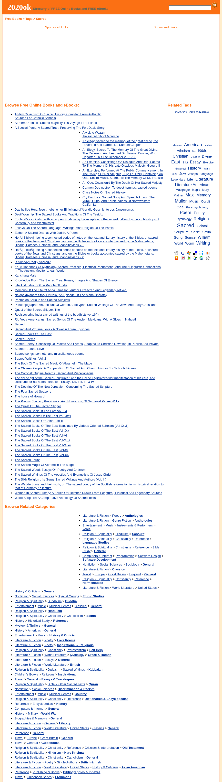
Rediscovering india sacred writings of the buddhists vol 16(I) (57, 314)
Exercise (208, 162)
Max (189, 195)
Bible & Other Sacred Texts (66, 684)
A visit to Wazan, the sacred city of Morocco (100, 134)
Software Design (149, 556)
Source (190, 237)
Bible (202, 150)
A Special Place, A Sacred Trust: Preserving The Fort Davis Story (59, 127)
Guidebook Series (39, 777)
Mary (205, 190)
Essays (49, 660)
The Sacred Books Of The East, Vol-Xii (41, 450)
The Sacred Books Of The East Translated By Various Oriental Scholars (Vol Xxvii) (72, 426)
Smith (206, 232)
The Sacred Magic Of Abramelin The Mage (44, 465)
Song (178, 237)
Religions (47, 674)
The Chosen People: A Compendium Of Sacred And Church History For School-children (75, 368)
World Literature (123, 587)
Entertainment (92, 525)
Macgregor (183, 190)
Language (206, 174)
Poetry (116, 515)
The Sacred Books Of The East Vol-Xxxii (43, 445)
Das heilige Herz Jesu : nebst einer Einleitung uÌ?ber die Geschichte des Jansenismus (74, 209)
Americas (34, 630)
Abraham (177, 145)
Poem (185, 212)
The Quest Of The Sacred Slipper (38, 406)
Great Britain (117, 574)
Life (190, 179)
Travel (86, 574)
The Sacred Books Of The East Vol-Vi (41, 435)
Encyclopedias (43, 704)
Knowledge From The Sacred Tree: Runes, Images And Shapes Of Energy (66, 280)
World (178, 243)
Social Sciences (111, 564)
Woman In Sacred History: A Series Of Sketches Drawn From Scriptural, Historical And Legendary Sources (88, 493)
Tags (28, 19)
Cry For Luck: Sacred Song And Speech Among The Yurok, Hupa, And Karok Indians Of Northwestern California (118, 200)
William (204, 237)
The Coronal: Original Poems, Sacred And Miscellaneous (54, 373)
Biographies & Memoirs (31, 718)
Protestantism (76, 650)
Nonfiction (89, 564)
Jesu (175, 173)
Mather (178, 195)
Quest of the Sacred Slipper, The (37, 309)
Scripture (181, 232)
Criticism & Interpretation (102, 748)
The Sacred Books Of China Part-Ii (39, 421)
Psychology (183, 219)
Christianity (123, 539)
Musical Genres (60, 606)
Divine (207, 156)
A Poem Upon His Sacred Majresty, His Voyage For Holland (56, 123)
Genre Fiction (121, 520)
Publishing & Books (46, 772)
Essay (195, 162)
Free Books (13, 19)
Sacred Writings (74, 669)
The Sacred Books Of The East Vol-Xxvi (42, 440)
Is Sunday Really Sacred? (32, 262)
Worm (189, 243)
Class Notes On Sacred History (104, 192)
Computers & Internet (97, 556)
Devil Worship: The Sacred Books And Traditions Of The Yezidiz (59, 214)
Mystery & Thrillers (27, 625)
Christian (180, 156)
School (202, 226)
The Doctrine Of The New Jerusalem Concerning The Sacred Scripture (63, 386)
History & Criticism (27, 591)
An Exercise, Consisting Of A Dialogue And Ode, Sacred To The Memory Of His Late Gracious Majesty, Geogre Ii (121, 163)
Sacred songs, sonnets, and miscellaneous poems (49, 353)
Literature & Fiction (95, 515)
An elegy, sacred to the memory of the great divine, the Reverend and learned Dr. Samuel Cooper (120, 143)
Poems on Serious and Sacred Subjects (42, 300)
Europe (100, 574)
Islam (207, 168)
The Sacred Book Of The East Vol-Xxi (41, 411)
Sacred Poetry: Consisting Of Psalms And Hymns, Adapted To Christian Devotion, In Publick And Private (87, 344)
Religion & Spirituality (97, 534)
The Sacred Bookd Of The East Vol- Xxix (43, 416)
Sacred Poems (25, 339)
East (175, 162)
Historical (180, 168)
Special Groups (68, 596)
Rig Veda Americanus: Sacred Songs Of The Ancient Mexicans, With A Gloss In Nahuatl (75, 319)
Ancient (208, 145)
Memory (203, 195)
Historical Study (39, 620)
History (19, 620)
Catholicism (75, 616)
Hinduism (122, 534)
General (32, 679)
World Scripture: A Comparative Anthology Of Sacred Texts (55, 498)
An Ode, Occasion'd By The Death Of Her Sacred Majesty (122, 182)
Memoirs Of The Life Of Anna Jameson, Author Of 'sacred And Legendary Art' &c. (71, 290)
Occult (205, 201)
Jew (183, 174)
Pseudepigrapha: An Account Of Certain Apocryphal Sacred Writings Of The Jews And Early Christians (85, 305)
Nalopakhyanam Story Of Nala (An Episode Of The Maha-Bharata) (61, 295)
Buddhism (55, 601)
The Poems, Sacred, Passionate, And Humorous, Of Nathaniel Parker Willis (67, 401)
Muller (181, 201)
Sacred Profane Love (29, 349)
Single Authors (67, 762)
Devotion (195, 156)
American (193, 144)
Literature (204, 179)
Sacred (20, 324)
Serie (195, 232)
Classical (81, 606)
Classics (98, 728)
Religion (201, 218)
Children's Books (26, 674)
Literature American (192, 184)
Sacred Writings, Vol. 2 (30, 358)
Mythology (77, 655)
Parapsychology (197, 207)
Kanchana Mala (25, 275)
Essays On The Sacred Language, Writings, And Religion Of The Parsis (64, 228)
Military (33, 713)
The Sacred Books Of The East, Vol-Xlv (42, 455)
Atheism (183, 151)
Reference (141, 539)
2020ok (19, 7)
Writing (203, 243)
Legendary (178, 179)
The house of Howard (29, 396)
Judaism (54, 669)
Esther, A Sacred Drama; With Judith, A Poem (46, 233)
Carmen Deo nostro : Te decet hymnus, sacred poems (119, 187)
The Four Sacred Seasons (33, 391)
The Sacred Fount (27, 460)
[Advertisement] (57, 66)
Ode (179, 207)
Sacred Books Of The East (33, 334)
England (135, 574)
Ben (194, 151)
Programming (125, 556)
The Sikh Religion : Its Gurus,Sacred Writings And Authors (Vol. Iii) (60, 479)
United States (147, 587)
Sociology (132, 564)
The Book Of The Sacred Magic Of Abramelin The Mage (53, 363)
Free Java (181, 111)
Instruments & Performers (135, 525)
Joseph (193, 174)
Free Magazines (199, 111)
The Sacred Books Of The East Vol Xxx (42, 430)
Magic (196, 190)
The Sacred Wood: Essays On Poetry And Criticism (50, 469)
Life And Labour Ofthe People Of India (41, 285)
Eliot (185, 162)
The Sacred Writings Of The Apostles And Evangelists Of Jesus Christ (63, 474)
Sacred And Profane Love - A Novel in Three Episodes (52, 329)
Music (109, 525)
